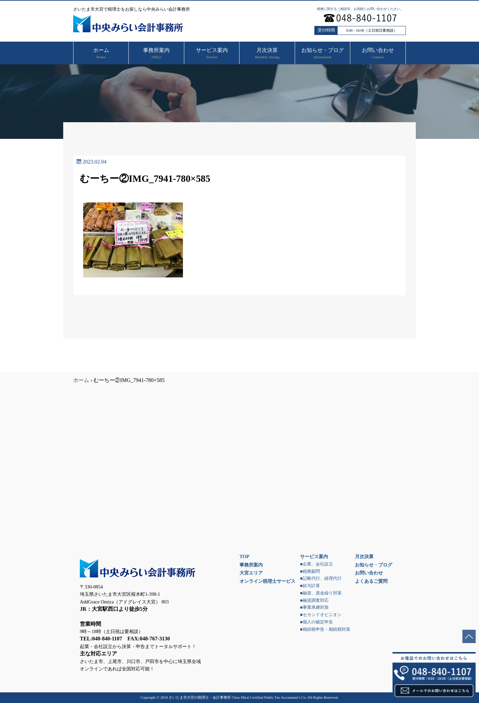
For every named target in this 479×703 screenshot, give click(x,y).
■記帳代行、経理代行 (321, 578)
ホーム (81, 380)
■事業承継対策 (314, 607)
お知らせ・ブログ (373, 564)
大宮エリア (251, 572)
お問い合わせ (369, 572)
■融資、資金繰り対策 (321, 593)
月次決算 (364, 556)
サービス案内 (314, 556)
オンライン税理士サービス (267, 581)
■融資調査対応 (314, 600)
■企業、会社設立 (316, 564)
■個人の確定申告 (316, 622)
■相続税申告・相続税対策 (325, 629)
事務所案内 (251, 564)
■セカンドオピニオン (321, 614)
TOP (244, 556)
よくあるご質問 (371, 581)
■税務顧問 (310, 571)
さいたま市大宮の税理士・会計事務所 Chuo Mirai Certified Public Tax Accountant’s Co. (238, 697)
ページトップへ (469, 636)
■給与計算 (310, 585)
